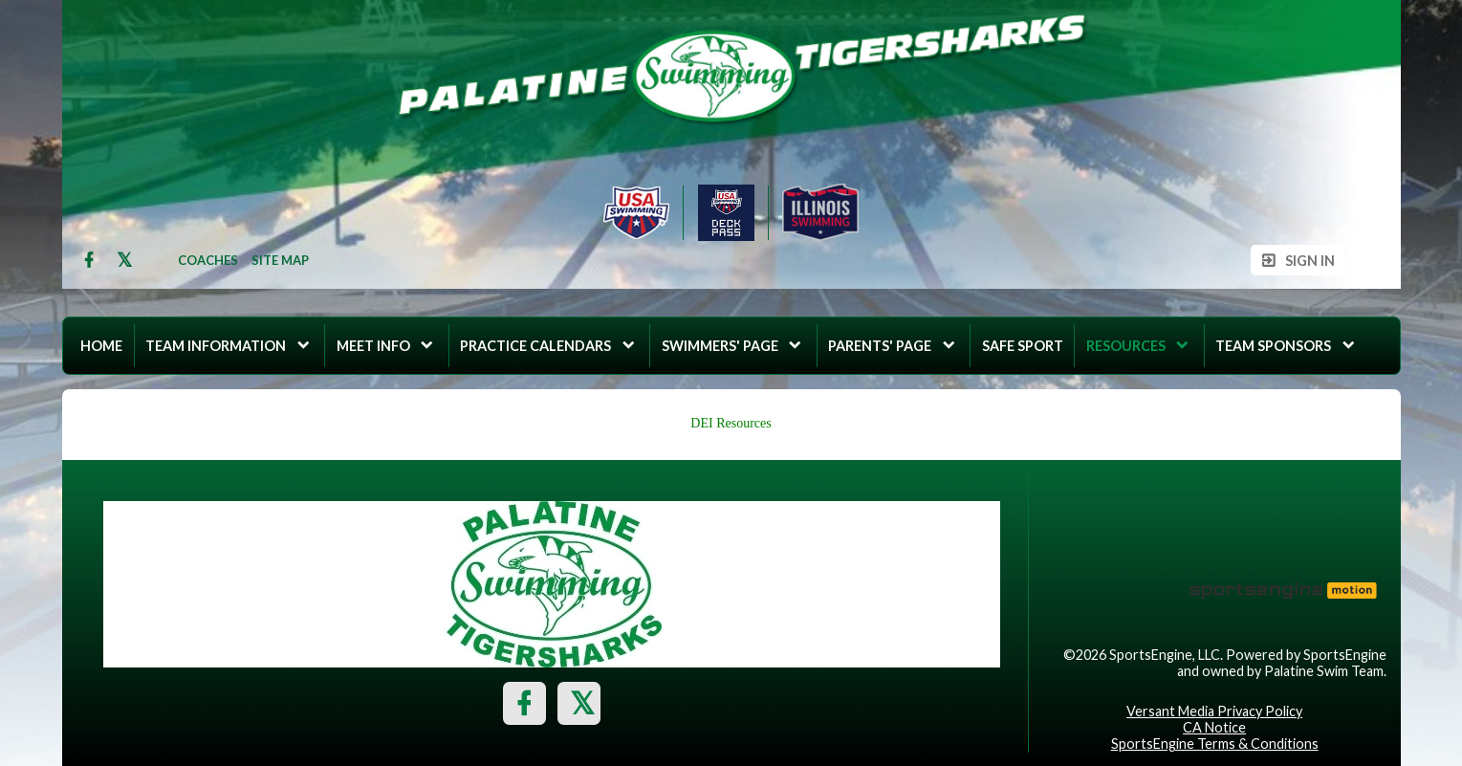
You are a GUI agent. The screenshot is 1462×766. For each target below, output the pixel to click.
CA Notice (1214, 727)
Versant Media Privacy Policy (1214, 711)
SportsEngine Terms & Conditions (1215, 743)
